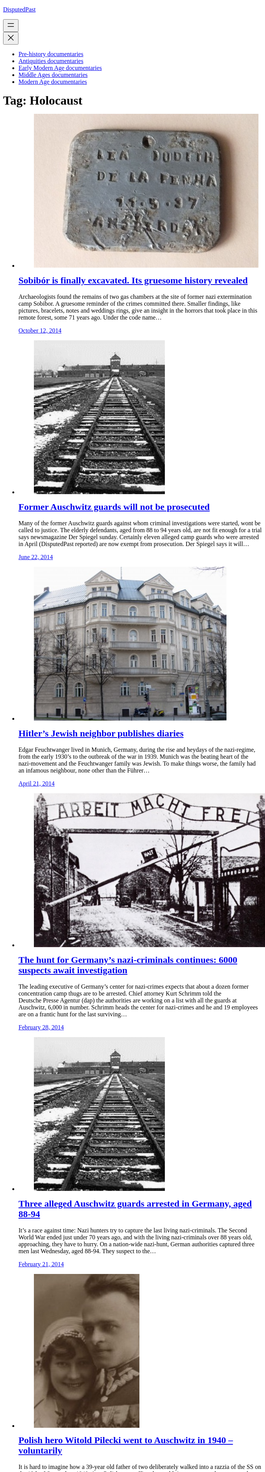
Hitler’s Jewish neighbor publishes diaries (100, 733)
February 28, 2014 (41, 1027)
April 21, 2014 (36, 783)
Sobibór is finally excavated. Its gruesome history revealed (133, 280)
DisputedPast (19, 9)
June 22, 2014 (35, 557)
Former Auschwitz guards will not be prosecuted (114, 507)
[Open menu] (10, 25)
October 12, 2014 (40, 330)
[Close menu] (10, 38)
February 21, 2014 (41, 1264)
